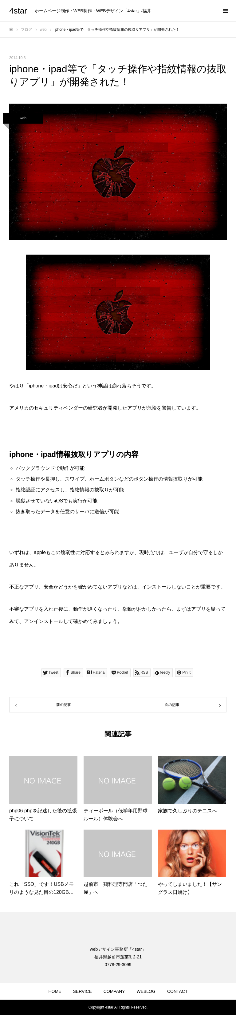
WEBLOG (145, 991)
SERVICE (82, 991)
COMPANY (114, 991)
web (23, 118)
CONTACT (177, 991)
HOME (54, 991)
